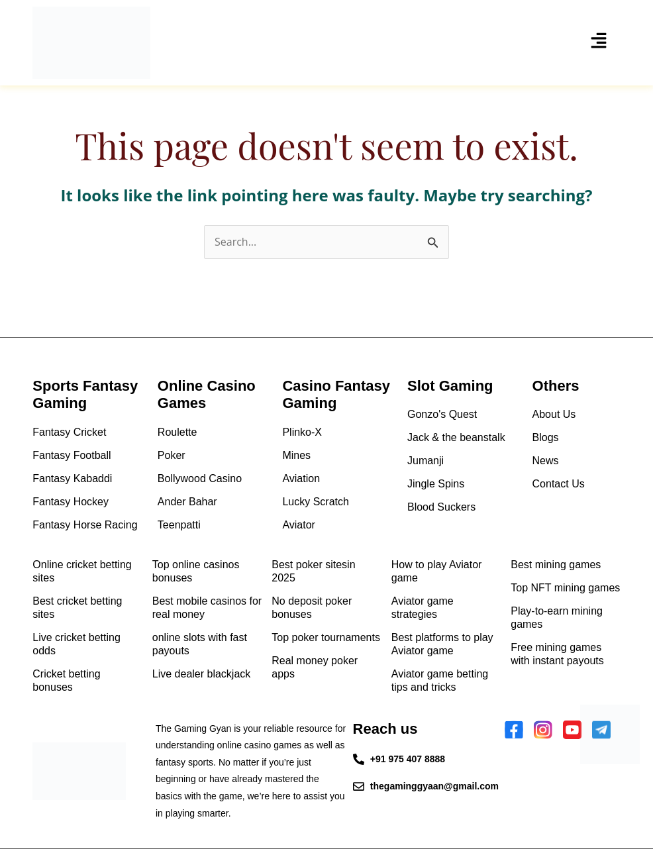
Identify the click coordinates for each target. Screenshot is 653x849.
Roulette (177, 432)
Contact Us (558, 483)
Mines (296, 455)
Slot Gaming (450, 385)
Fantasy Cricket (69, 432)
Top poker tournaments (326, 637)
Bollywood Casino (200, 478)
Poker (171, 455)
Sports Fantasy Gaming (85, 394)
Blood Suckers (441, 507)
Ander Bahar (187, 501)
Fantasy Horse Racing (84, 524)
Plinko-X (302, 432)
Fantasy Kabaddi (72, 478)
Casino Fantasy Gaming (336, 394)
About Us (554, 414)
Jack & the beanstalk (456, 437)
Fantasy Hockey (70, 501)
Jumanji (425, 460)
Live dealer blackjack (201, 673)
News (545, 460)
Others (555, 385)
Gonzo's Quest (442, 414)
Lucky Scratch (315, 501)
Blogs (545, 437)
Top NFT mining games (565, 587)
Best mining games (556, 564)
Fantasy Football (71, 455)
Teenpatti (179, 524)
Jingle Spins (435, 483)
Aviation (301, 478)
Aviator (298, 524)
